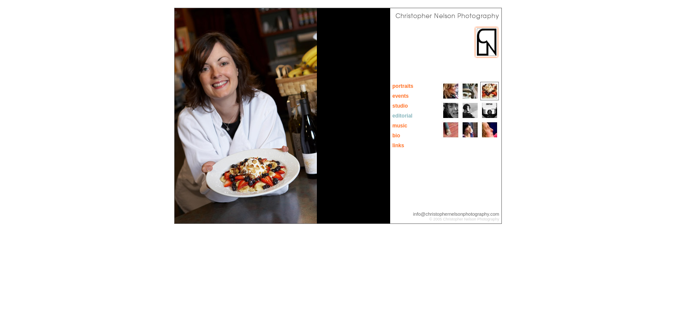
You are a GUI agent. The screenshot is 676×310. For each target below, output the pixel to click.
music (399, 126)
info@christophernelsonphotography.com (456, 214)
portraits (402, 86)
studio (400, 106)
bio (396, 136)
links (398, 146)
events (400, 96)
